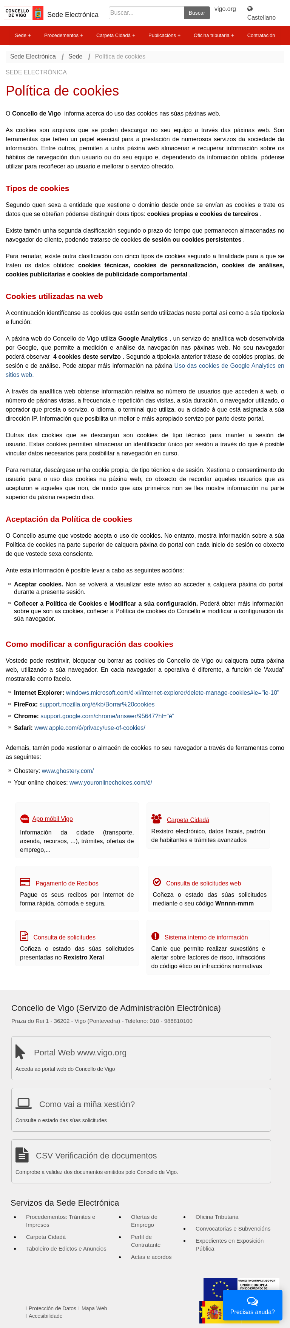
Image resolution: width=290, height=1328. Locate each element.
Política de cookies (120, 56)
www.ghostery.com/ (68, 771)
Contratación (261, 35)
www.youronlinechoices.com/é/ (110, 782)
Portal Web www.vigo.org (80, 1052)
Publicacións (164, 35)
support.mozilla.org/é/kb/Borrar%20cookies (97, 704)
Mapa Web (94, 1308)
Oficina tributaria (214, 35)
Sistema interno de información (206, 937)
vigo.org (225, 9)
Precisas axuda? (252, 1304)
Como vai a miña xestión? (87, 1104)
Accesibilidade (46, 1316)
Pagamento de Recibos (66, 883)
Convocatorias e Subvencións (233, 1228)
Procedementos (63, 35)
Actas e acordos (151, 1257)
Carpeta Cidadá (115, 35)
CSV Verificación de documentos (96, 1155)
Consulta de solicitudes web (203, 883)
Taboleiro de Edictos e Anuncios (66, 1248)
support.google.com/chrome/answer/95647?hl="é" (107, 716)
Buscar (197, 13)
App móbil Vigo (52, 819)
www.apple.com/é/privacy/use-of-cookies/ (89, 728)
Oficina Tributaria (217, 1217)
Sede (23, 35)
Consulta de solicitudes (64, 937)
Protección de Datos (52, 1308)
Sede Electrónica (73, 14)
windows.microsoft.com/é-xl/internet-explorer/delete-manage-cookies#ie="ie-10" (172, 692)
